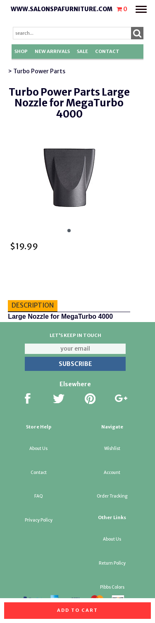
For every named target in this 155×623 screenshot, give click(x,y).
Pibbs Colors (112, 587)
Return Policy (112, 563)
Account (112, 472)
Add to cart (77, 610)
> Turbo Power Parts (36, 71)
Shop (21, 51)
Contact (107, 51)
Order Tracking (112, 496)
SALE (82, 51)
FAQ (38, 496)
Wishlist (112, 448)
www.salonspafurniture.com (61, 9)
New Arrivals (52, 51)
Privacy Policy (38, 520)
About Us (38, 448)
